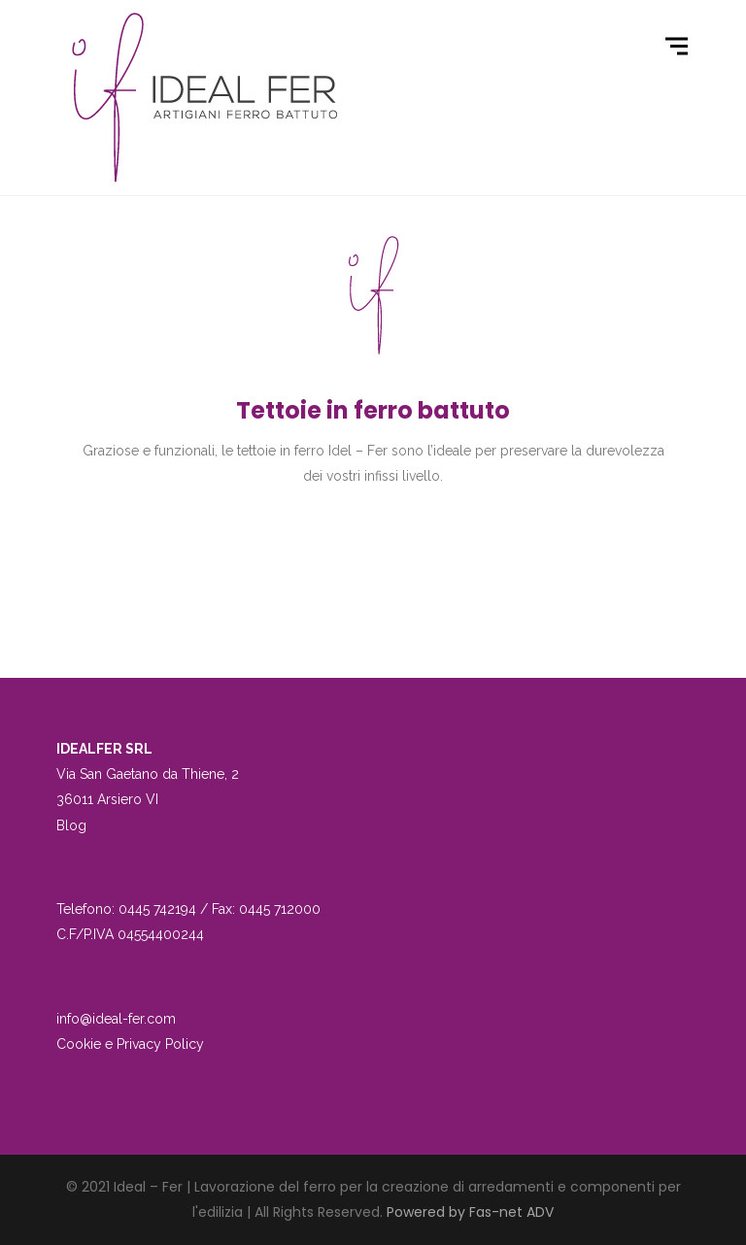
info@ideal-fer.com (116, 1018)
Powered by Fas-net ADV (470, 1212)
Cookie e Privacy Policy (130, 1044)
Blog (71, 825)
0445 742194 (157, 909)
